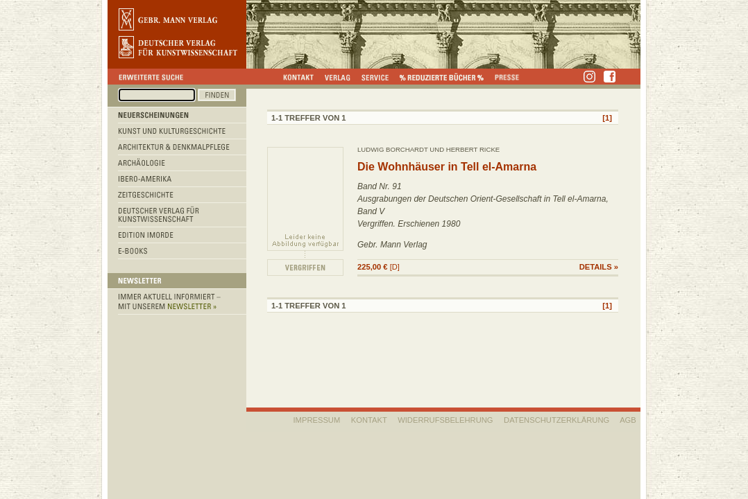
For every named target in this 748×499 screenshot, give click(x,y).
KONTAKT (369, 420)
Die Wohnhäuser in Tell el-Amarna (446, 167)
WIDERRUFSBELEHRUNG (445, 420)
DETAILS (595, 267)
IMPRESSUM (317, 420)
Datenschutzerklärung (556, 420)
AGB (628, 420)
